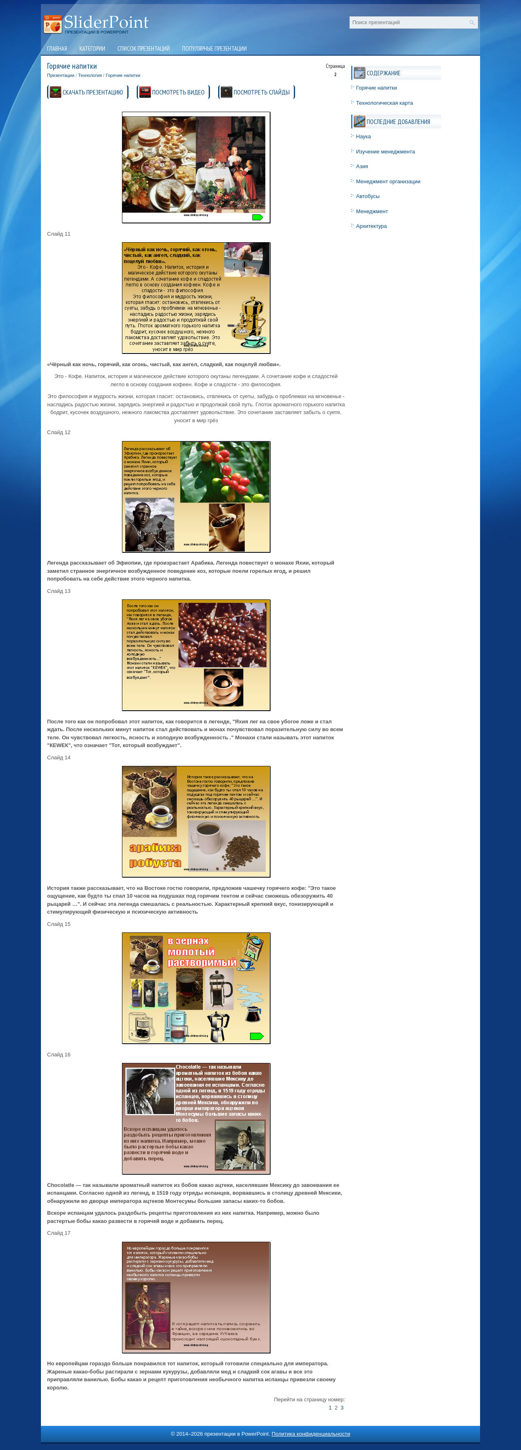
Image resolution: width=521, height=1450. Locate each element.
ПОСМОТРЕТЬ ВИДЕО (178, 92)
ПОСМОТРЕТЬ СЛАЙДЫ (262, 92)
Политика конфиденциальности (311, 1434)
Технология (90, 75)
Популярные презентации (214, 48)
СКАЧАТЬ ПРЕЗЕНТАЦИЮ (93, 92)
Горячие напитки (123, 75)
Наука (363, 136)
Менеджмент (372, 211)
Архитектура (371, 226)
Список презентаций (143, 48)
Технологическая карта (384, 103)
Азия (362, 166)
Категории (92, 48)
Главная (57, 48)
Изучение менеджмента (385, 152)
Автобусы (368, 196)
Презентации (60, 75)
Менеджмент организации (388, 181)
